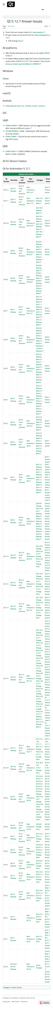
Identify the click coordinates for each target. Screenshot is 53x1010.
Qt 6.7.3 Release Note (39, 322)
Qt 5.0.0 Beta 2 (48, 957)
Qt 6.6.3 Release (39, 349)
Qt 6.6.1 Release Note (39, 338)
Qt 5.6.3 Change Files (39, 855)
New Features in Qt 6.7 (31, 311)
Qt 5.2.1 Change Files (39, 919)
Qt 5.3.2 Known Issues (47, 903)
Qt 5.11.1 (38, 742)
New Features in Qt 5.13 (31, 607)
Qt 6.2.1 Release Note (39, 443)
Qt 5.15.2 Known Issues (48, 560)
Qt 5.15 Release (13, 556)
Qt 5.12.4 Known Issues (48, 654)
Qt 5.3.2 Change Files (39, 898)
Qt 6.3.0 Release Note (39, 419)
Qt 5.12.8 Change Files (39, 692)
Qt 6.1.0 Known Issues (47, 459)
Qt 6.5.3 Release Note (39, 380)
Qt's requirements (36, 32)
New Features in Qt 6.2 (31, 443)
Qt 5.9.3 (39, 784)
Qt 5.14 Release (13, 583)
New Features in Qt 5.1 (31, 939)
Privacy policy (6, 1001)
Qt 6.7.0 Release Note (39, 299)
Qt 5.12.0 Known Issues (48, 623)
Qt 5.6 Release (13, 851)
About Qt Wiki (15, 1001)
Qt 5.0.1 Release (13, 967)
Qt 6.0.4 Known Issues (47, 536)
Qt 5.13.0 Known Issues (48, 600)
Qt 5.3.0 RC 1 (48, 891)
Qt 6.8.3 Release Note (39, 291)
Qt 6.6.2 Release (39, 344)
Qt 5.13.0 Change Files (39, 600)
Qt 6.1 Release (13, 478)
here (20, 41)
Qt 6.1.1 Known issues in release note (48, 469)
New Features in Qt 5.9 (31, 798)
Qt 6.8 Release (13, 279)
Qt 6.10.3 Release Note (39, 234)
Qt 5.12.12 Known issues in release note (48, 729)
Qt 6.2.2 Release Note (39, 451)
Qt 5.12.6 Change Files (39, 677)
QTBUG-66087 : (12, 136)
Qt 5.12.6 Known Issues (48, 669)
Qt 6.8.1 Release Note (39, 275)
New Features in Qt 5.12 (31, 678)
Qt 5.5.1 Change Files (39, 866)
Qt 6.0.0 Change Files (39, 506)
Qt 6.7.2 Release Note (39, 314)
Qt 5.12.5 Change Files (39, 669)
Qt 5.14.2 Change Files (39, 590)
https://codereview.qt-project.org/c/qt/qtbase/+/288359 (28, 62)
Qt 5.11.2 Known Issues (48, 749)
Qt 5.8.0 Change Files (39, 826)
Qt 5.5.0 (39, 860)
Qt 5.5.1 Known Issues (47, 866)
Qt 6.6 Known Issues (47, 339)
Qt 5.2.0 (39, 914)
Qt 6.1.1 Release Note (39, 474)
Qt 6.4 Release (13, 399)
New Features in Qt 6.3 (31, 423)
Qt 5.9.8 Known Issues (47, 809)
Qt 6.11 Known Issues (47, 201)
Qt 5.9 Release (13, 797)
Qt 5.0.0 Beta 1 (48, 952)
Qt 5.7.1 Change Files (39, 839)
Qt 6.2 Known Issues (47, 443)
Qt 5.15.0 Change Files (39, 548)
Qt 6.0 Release (13, 521)
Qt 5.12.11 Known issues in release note (48, 714)
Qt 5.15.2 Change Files (39, 563)
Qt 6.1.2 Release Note (39, 482)
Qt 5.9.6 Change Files (39, 794)
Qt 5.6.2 (39, 849)
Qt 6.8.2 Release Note (39, 283)
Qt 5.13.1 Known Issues (48, 607)
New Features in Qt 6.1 (31, 478)
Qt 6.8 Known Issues (47, 279)
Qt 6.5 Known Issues (47, 368)
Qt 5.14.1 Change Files (39, 583)
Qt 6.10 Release (13, 223)
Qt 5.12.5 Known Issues (48, 662)
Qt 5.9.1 (39, 778)
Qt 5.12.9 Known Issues (48, 692)
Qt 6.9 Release (13, 251)
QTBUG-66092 (11, 125)
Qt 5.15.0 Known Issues (48, 545)
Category (6, 987)
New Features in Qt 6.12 (31, 190)
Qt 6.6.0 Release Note (39, 330)
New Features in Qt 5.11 (31, 749)
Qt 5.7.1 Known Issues (47, 839)
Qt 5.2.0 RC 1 (48, 915)
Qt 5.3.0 (39, 890)
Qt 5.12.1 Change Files (39, 639)
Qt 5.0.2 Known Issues (47, 979)
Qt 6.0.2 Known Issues (47, 521)
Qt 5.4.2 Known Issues (47, 879)
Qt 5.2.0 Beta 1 (48, 910)
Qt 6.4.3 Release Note (39, 411)
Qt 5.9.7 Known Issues (47, 801)
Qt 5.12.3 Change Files (39, 654)
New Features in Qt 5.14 (31, 584)
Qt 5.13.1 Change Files (39, 606)
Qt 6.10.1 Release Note (39, 219)
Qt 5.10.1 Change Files (38, 769)
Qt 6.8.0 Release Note (39, 268)
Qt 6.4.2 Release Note (39, 403)
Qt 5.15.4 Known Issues (48, 568)
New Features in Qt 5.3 (31, 895)
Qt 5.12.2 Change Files (39, 646)
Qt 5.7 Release (13, 837)
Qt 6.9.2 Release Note (39, 259)
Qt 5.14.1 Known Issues (48, 584)
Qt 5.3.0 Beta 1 (48, 886)
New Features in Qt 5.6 (31, 851)
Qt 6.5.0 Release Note (39, 357)
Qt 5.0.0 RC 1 (48, 962)
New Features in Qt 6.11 (31, 201)
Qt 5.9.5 (39, 789)
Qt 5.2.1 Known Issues (47, 924)
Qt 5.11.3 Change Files (39, 755)
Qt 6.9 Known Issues (47, 252)
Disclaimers (24, 1001)
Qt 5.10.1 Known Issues (47, 769)
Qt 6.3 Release (13, 423)
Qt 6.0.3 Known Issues (47, 529)
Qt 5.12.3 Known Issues (48, 646)
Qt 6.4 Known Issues (47, 399)
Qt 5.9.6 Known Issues (47, 794)
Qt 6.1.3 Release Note (39, 490)
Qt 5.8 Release (13, 826)
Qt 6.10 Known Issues (47, 223)
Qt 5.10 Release (13, 767)
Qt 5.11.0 (39, 739)
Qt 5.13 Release (13, 607)
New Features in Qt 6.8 (31, 279)
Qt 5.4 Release (13, 876)
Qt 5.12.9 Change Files (39, 700)
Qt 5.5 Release (13, 864)
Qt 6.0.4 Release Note (39, 536)
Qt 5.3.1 (39, 893)
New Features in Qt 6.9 (31, 252)
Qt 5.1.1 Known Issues (47, 945)
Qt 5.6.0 (39, 844)
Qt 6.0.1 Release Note (39, 512)
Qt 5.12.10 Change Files (39, 708)
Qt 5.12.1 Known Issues (48, 631)
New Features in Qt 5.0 (31, 966)
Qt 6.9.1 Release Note (39, 252)
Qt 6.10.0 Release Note (39, 210)
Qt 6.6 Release (13, 339)
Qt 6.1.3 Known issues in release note (48, 495)
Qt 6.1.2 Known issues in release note (48, 482)
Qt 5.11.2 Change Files (39, 749)
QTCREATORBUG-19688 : (15, 131)
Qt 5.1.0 (47, 940)
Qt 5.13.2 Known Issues (48, 615)
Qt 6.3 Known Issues (47, 423)
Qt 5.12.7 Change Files (39, 685)
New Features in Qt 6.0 (31, 521)
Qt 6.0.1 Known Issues (47, 513)
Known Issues (16, 987)
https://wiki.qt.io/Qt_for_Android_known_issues (25, 105)
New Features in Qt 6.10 (31, 223)
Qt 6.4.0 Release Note (39, 388)
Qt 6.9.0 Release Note (39, 244)
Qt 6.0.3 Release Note (39, 529)
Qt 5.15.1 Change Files (39, 555)
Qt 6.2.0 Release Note (39, 435)
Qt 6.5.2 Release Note (39, 372)
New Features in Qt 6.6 (31, 339)
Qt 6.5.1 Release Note (39, 364)
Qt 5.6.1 (39, 847)
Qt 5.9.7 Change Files (39, 800)
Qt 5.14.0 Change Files (39, 576)
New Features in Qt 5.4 (31, 877)
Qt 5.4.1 (39, 874)
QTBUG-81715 (21, 61)
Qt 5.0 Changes (39, 966)
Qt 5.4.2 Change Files (39, 879)
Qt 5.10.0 (39, 762)
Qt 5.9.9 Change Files (39, 816)
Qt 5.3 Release (13, 895)
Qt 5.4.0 (39, 872)
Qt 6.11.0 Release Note (39, 201)
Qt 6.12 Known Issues (47, 190)
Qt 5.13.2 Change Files (39, 614)
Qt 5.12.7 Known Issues (48, 677)
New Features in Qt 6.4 (31, 399)
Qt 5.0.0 (13, 964)
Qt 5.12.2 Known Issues (48, 639)
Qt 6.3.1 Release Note (39, 427)
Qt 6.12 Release (13, 189)
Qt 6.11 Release (13, 200)
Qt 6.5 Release (13, 368)
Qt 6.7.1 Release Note (39, 307)
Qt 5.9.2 (39, 781)
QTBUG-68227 (11, 151)
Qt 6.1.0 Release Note (39, 467)
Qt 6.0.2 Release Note (39, 521)
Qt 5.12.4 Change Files (39, 662)
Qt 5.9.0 (39, 776)
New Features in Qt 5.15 (31, 556)
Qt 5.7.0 (39, 833)
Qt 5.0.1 (47, 974)
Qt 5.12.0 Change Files (39, 632)
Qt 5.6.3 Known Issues (47, 855)
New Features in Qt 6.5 (31, 368)
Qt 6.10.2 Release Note (39, 226)
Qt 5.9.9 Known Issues (47, 817)
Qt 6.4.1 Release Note (39, 396)
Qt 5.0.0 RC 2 (48, 966)
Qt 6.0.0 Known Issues (47, 506)
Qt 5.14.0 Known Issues (48, 576)
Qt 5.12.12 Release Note (39, 724)
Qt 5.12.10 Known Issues (47, 701)
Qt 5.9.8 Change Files (39, 808)
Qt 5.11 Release (13, 749)
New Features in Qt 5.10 (31, 768)
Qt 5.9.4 (39, 786)
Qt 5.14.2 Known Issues (48, 591)
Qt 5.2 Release (13, 917)
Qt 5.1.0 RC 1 (48, 936)
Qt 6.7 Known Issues (47, 311)
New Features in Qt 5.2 (31, 918)
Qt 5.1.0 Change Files (39, 939)
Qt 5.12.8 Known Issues (48, 685)
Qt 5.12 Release (13, 678)
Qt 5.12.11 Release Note (39, 715)
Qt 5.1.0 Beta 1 (48, 931)
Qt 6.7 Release (13, 310)
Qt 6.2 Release (13, 443)
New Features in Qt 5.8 (31, 826)
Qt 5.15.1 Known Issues (48, 552)
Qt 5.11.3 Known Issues (48, 757)
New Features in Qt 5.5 (31, 864)
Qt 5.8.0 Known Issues (47, 826)
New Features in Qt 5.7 (31, 837)
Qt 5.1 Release (13, 939)
